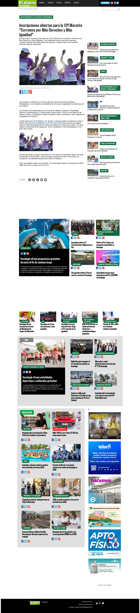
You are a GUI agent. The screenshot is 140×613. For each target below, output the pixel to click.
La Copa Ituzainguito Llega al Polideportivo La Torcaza (101, 136)
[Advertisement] (9, 46)
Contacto (45, 602)
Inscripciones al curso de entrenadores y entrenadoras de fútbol (100, 177)
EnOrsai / (42, 3)
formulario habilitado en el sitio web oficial (44, 123)
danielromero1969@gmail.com (84, 607)
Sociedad (50, 3)
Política (59, 3)
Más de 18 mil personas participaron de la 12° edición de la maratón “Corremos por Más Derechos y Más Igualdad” (104, 78)
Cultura (76, 3)
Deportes (67, 3)
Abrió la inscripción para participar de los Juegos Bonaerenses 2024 (103, 163)
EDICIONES (105, 3)
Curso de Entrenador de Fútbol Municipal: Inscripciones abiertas (102, 64)
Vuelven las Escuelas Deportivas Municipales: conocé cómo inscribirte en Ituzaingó (102, 50)
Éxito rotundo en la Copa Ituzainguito (97, 123)
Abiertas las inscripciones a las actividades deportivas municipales (102, 150)
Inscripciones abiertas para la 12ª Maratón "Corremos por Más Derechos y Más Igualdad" (104, 95)
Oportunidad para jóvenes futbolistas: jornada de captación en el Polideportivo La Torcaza (103, 108)
